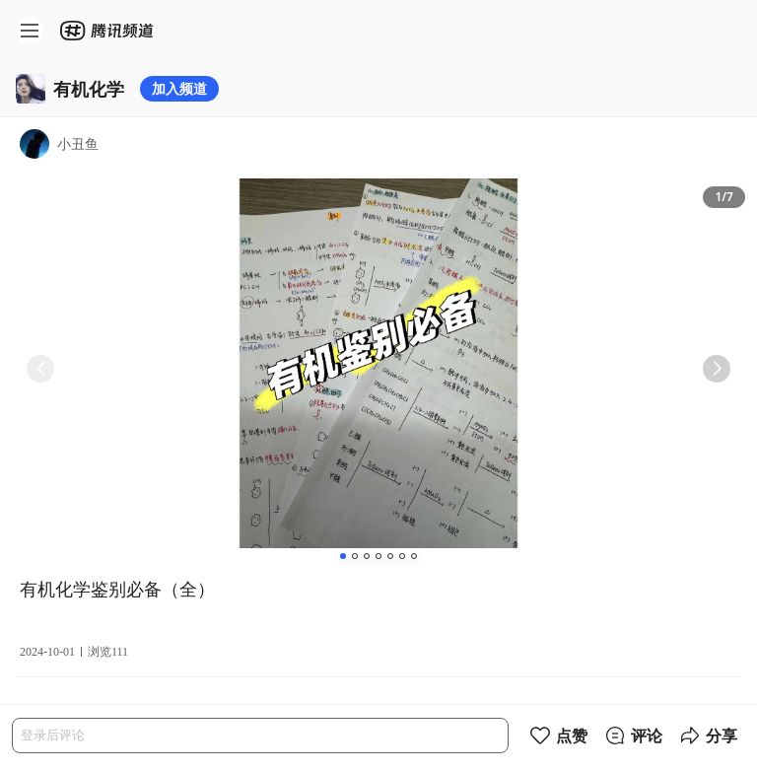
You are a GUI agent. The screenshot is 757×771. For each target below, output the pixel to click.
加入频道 (179, 88)
